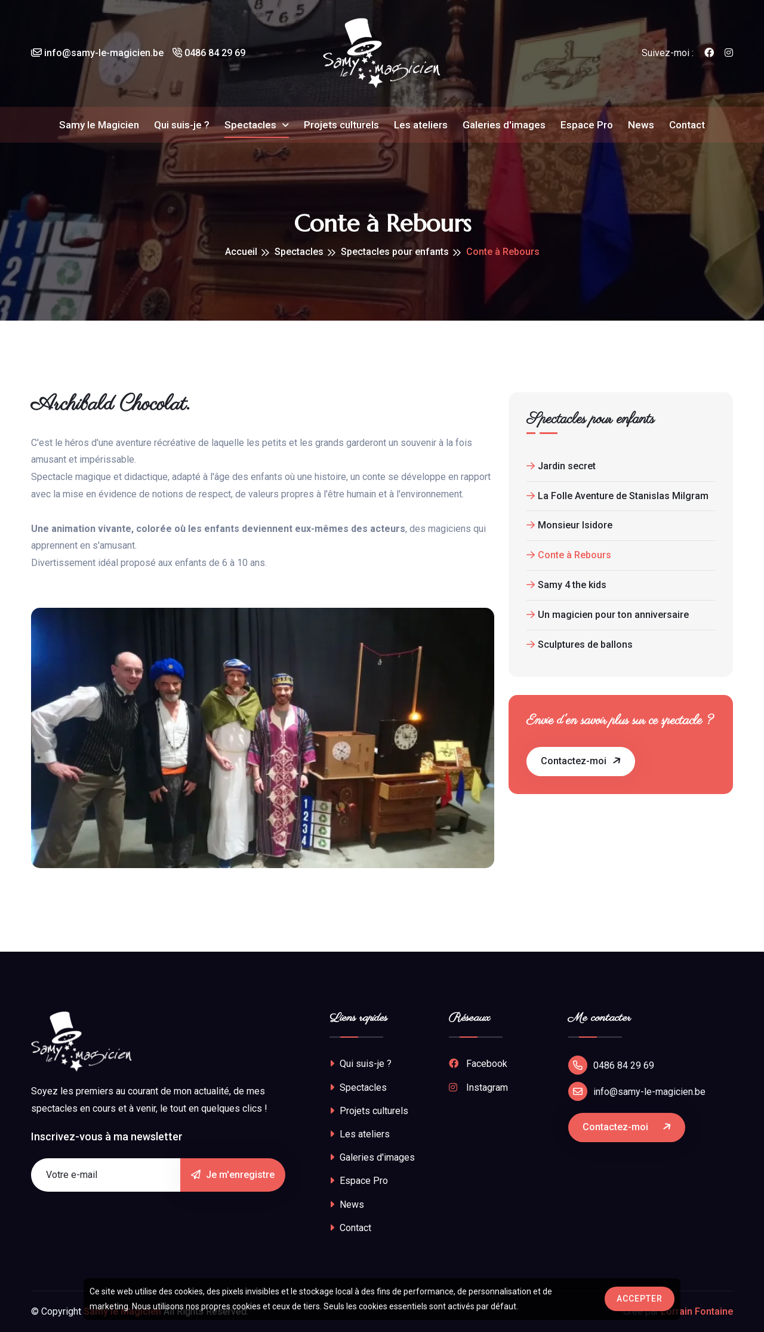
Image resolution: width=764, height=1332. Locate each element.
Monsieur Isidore (569, 525)
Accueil (241, 251)
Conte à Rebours (568, 555)
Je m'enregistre (233, 1174)
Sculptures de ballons (579, 644)
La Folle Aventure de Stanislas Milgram (617, 496)
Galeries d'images (504, 125)
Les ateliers (421, 125)
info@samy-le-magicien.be (97, 53)
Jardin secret (561, 466)
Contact (687, 125)
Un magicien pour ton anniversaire (607, 614)
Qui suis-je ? (182, 125)
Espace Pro (586, 125)
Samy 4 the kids (566, 584)
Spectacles (251, 125)
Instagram (478, 1087)
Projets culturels (341, 125)
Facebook (478, 1063)
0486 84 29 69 (208, 53)
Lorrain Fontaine (697, 1311)
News (641, 125)
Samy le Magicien (99, 125)
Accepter (640, 1298)
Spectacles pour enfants (395, 251)
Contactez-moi (582, 760)
